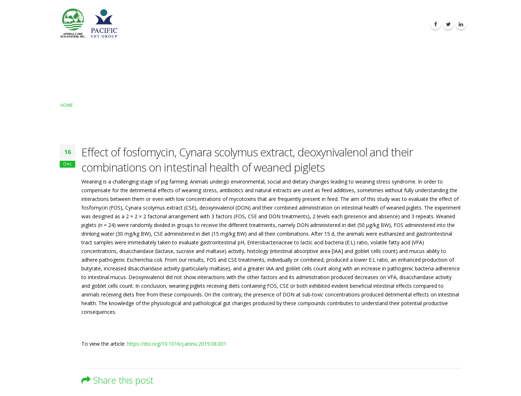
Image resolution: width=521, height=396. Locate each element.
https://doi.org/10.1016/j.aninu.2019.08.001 (176, 343)
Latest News (368, 24)
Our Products (325, 24)
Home (66, 105)
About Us (286, 24)
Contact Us (407, 24)
